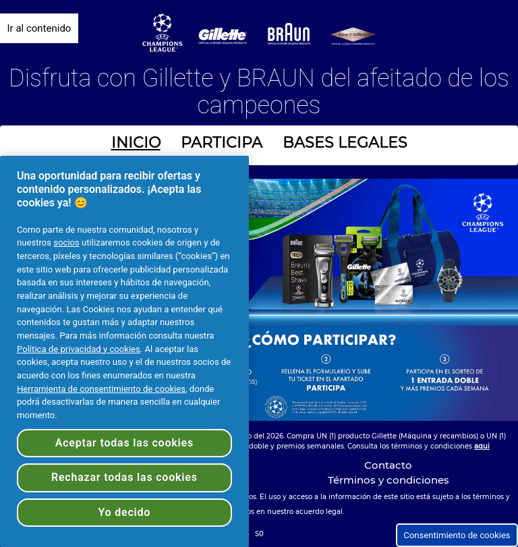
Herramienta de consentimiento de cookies (101, 389)
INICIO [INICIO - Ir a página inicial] (136, 143)
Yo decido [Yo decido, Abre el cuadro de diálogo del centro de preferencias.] (124, 512)
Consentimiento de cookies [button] (456, 535)
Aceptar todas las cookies (124, 442)
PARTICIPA (221, 143)
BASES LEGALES (345, 143)
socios (66, 242)
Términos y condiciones (388, 479)
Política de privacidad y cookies (78, 349)
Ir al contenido (39, 28)
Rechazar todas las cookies (124, 477)
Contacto (388, 465)
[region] (124, 351)
